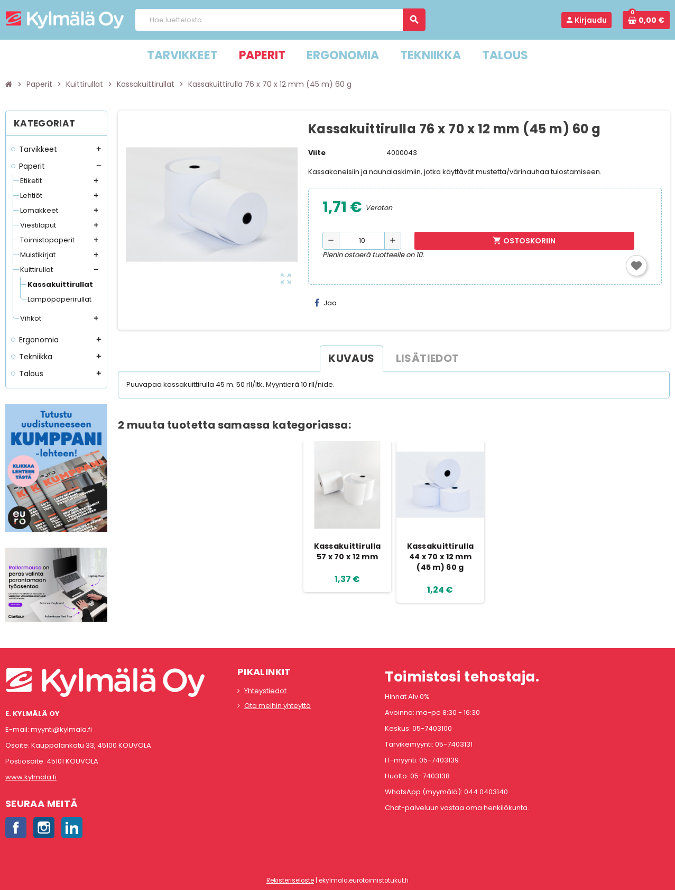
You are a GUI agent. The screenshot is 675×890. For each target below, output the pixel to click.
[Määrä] (362, 240)
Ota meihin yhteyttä (277, 706)
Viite (317, 153)
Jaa (326, 303)
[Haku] (280, 19)
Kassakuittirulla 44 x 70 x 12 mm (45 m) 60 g (440, 557)
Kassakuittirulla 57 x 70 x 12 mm (347, 551)
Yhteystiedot (265, 691)
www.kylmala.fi (31, 777)
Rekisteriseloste (290, 880)
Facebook (15, 827)
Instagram (43, 827)
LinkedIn (71, 827)
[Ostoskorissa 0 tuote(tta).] (646, 20)
